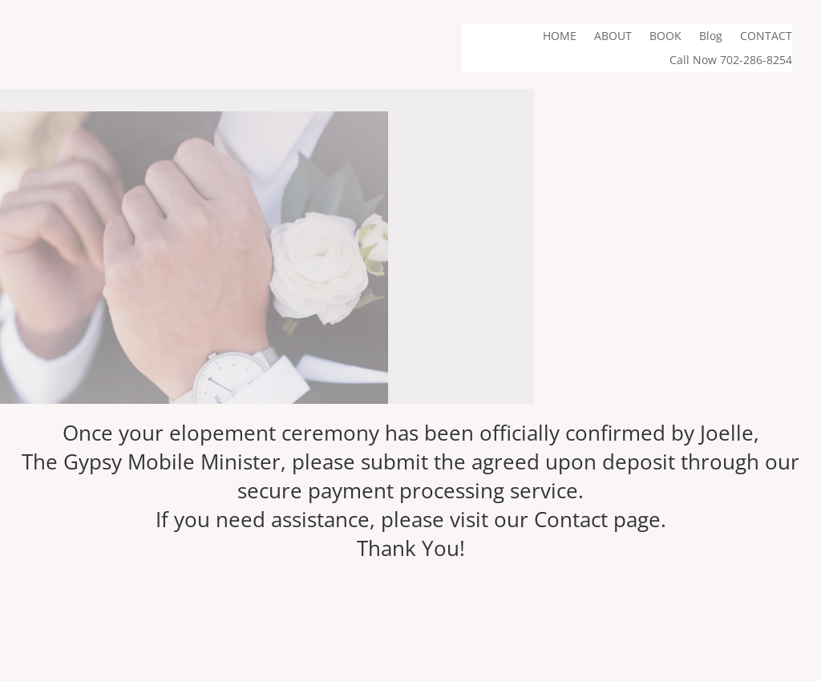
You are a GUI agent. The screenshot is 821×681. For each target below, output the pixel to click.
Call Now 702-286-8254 (730, 60)
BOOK (665, 36)
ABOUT (613, 36)
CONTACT (766, 36)
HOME (559, 36)
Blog (710, 36)
